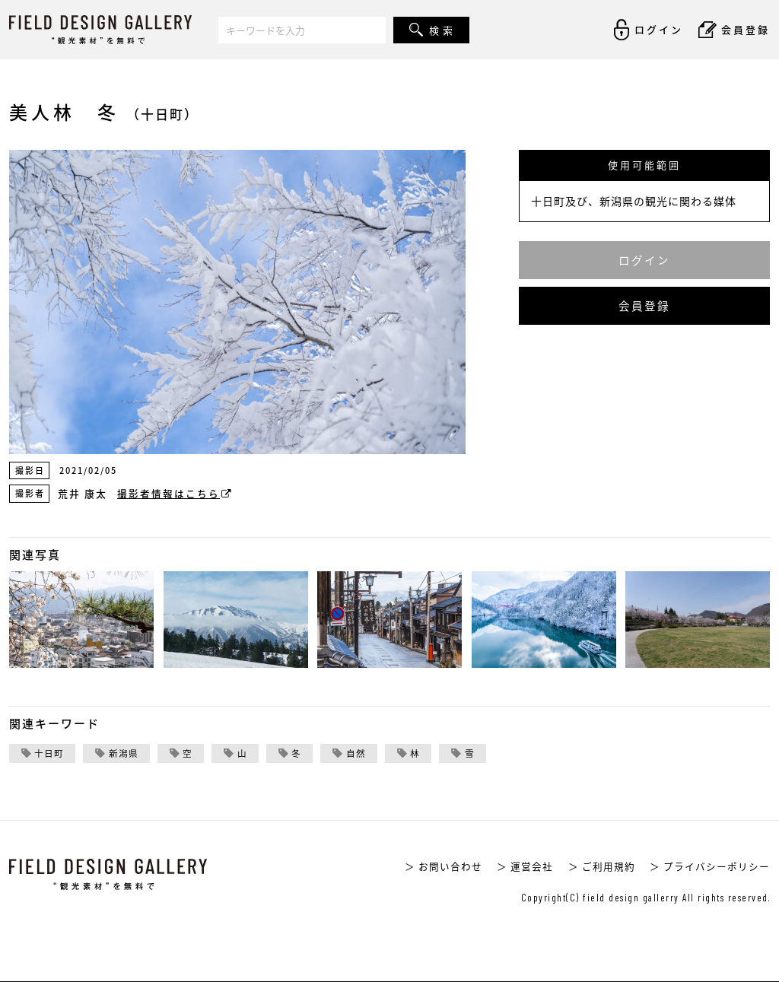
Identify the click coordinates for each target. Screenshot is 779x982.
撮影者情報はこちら (175, 493)
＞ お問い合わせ (443, 866)
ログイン (644, 260)
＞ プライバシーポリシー (710, 866)
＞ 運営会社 (525, 866)
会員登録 (644, 305)
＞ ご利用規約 (601, 866)
